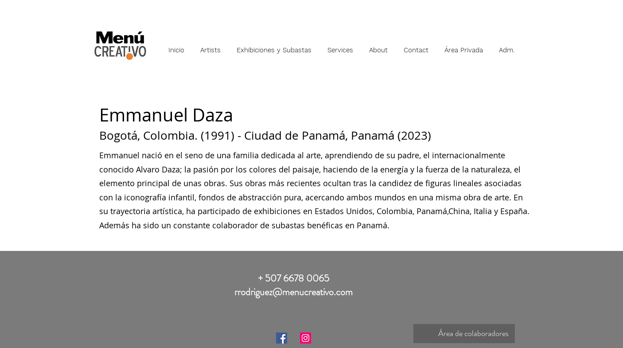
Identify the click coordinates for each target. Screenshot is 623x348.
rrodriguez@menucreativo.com (293, 292)
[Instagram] (305, 338)
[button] (210, 46)
